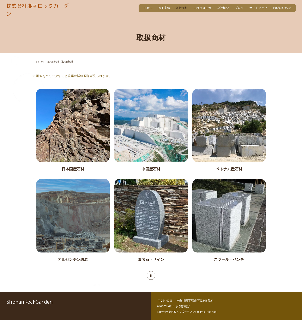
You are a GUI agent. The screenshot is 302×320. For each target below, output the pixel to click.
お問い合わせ (282, 7)
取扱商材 (182, 7)
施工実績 (164, 7)
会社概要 (223, 7)
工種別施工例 (202, 7)
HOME (148, 7)
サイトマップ (258, 7)
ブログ (239, 7)
